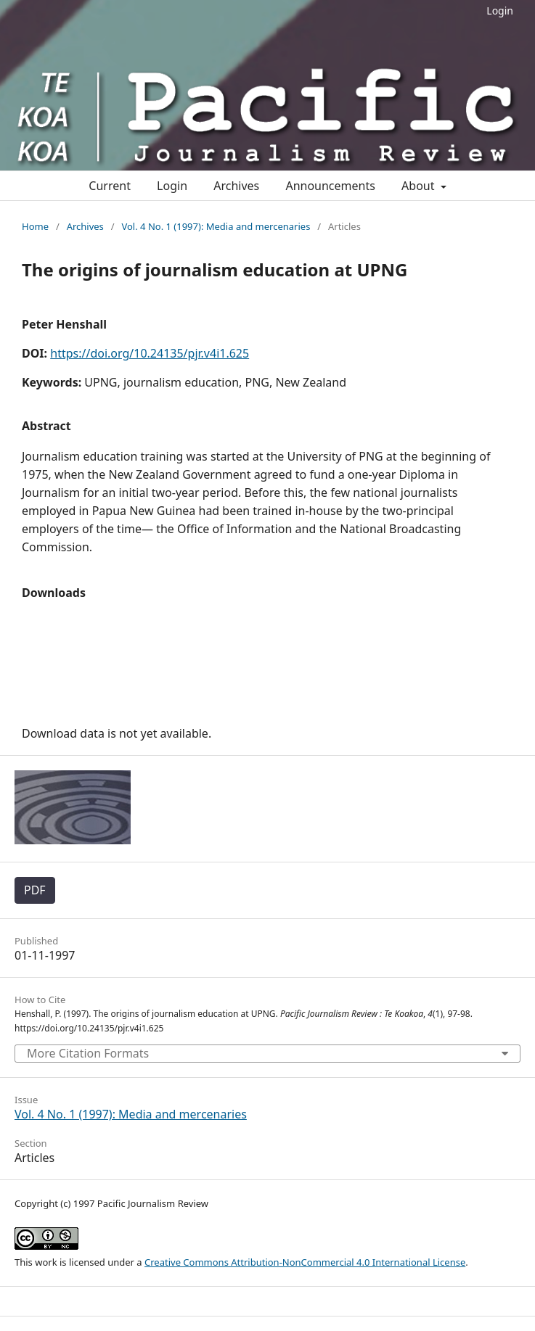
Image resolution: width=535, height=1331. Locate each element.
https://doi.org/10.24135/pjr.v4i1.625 (149, 353)
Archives (236, 186)
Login (499, 10)
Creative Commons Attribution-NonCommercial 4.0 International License (304, 1262)
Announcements (330, 186)
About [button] (419, 186)
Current (110, 186)
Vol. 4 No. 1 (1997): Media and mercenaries (215, 226)
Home (35, 226)
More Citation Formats (88, 1053)
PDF (35, 890)
